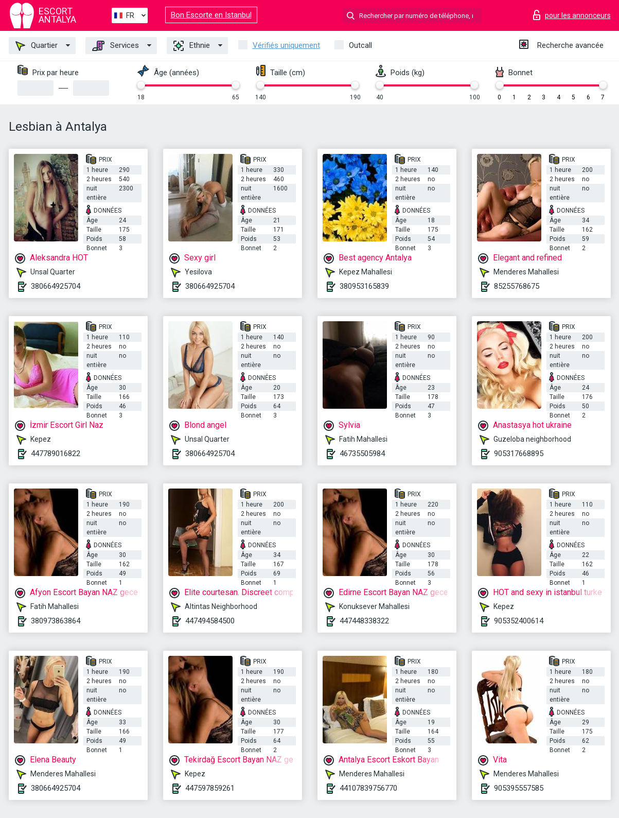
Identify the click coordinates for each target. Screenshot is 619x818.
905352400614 (518, 620)
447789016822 (55, 453)
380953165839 (364, 286)
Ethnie (191, 46)
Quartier (36, 46)
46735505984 (362, 453)
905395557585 (518, 788)
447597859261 (210, 788)
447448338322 (364, 620)
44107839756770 (368, 788)
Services (115, 46)
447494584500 (210, 620)
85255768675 (516, 286)
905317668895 (518, 453)
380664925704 (55, 286)
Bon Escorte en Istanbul (211, 15)
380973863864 (55, 620)
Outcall (360, 45)
